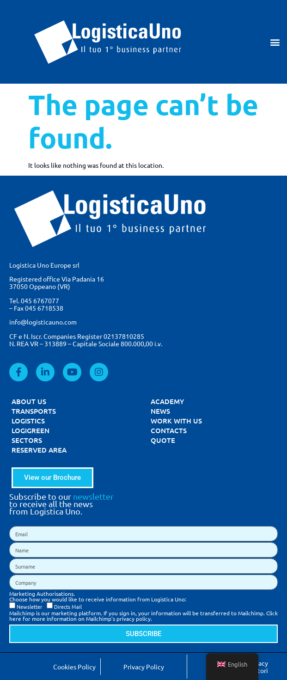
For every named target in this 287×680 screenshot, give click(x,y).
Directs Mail (68, 606)
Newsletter (29, 606)
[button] (274, 41)
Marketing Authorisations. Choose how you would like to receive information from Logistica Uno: (97, 596)
